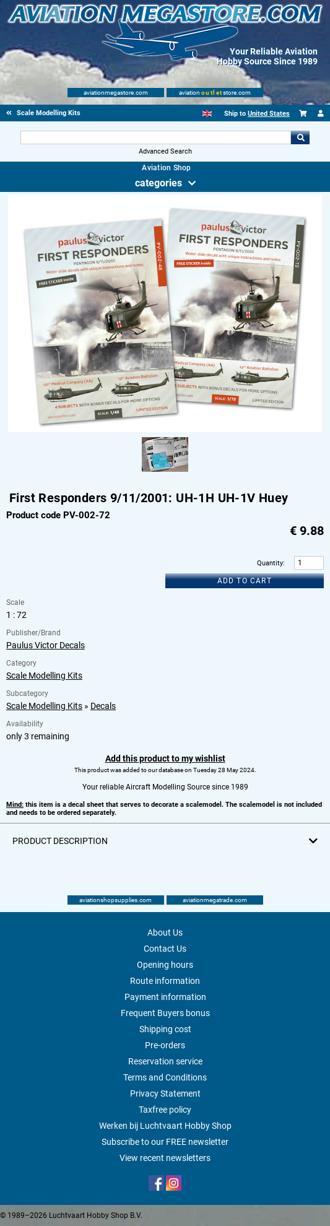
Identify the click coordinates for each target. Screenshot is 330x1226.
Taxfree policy (165, 1110)
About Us (165, 932)
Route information (165, 981)
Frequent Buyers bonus (165, 1013)
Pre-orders (165, 1045)
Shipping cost (165, 1029)
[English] (207, 114)
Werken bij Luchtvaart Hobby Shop (165, 1126)
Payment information (165, 997)
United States (269, 114)
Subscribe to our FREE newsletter (165, 1142)
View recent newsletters (165, 1158)
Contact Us (165, 949)
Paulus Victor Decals (45, 645)
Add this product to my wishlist (165, 758)
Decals (103, 706)
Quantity (270, 563)
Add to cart (244, 580)
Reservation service (165, 1061)
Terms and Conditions (165, 1077)
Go (300, 137)
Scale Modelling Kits (44, 675)
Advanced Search (165, 151)
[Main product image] (164, 429)
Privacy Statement (165, 1093)
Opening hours (165, 965)
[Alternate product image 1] (165, 472)
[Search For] (156, 137)
